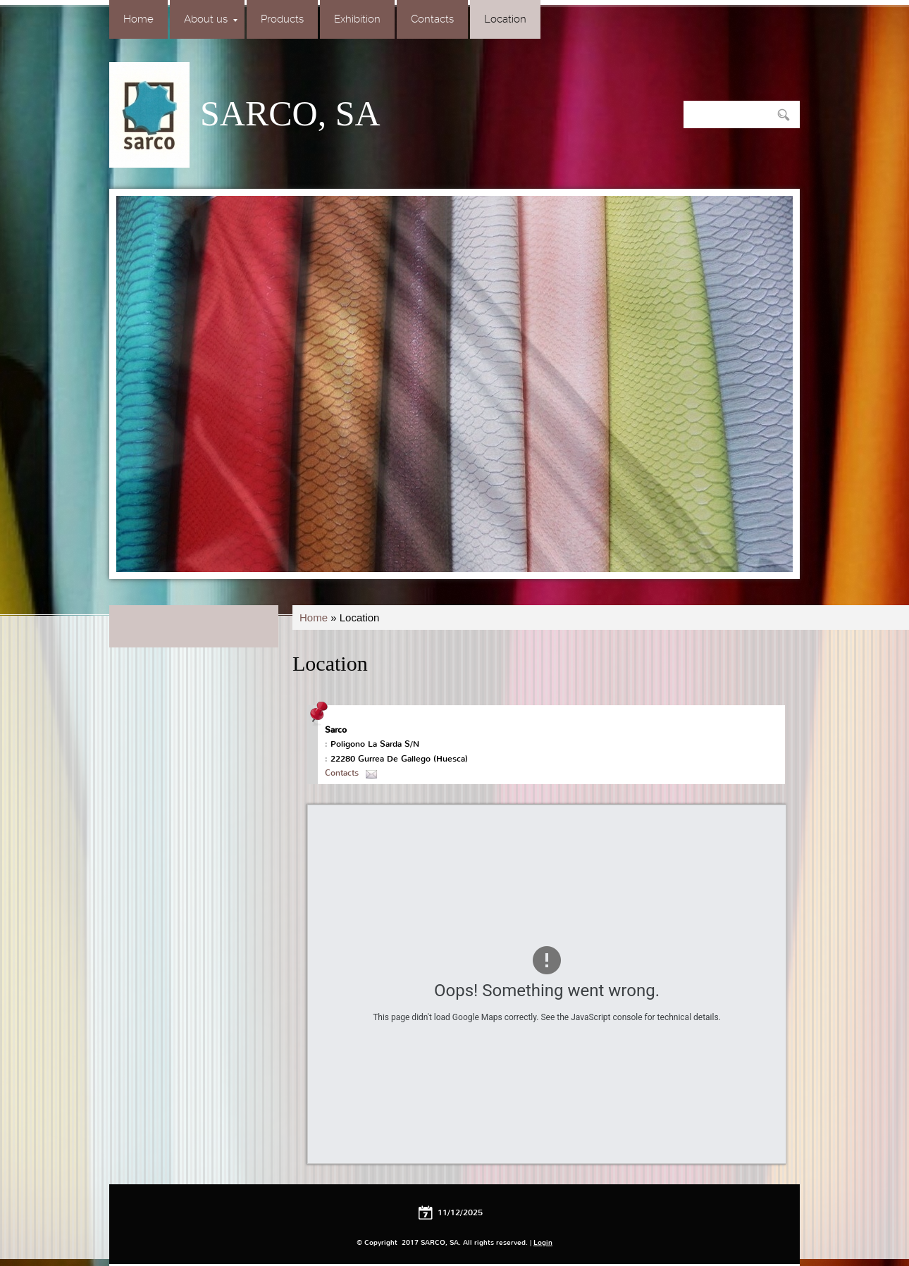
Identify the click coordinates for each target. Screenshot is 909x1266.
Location (505, 19)
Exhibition (357, 19)
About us (210, 19)
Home (138, 19)
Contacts (432, 19)
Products (282, 19)
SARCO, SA (290, 113)
